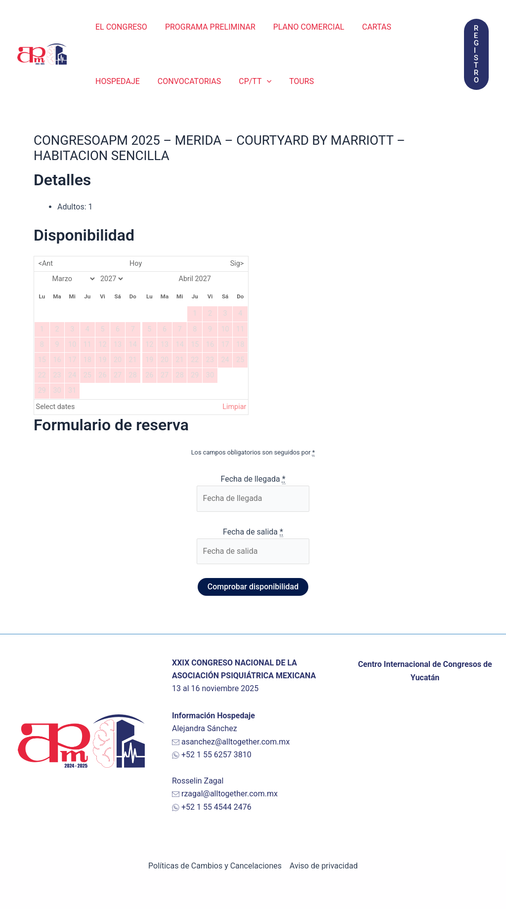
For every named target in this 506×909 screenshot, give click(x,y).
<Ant (46, 263)
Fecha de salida (253, 532)
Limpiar (234, 407)
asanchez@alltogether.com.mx (235, 741)
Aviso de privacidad (324, 865)
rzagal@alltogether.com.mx (229, 793)
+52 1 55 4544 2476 (216, 807)
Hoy (135, 263)
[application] (262, 81)
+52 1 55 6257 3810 (216, 754)
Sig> (237, 263)
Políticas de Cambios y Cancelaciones (215, 865)
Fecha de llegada (252, 479)
